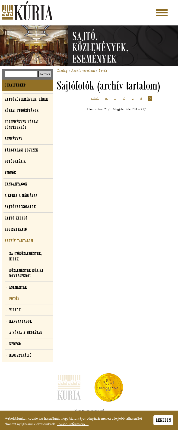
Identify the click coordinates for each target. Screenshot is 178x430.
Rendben (163, 420)
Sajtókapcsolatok (20, 206)
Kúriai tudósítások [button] (22, 110)
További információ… (73, 424)
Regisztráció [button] (16, 229)
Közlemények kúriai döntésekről (22, 124)
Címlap (62, 71)
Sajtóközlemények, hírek (26, 99)
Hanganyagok (16, 184)
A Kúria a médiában (21, 195)
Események (13, 138)
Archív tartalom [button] (19, 240)
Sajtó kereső (16, 218)
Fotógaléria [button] (15, 161)
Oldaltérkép (15, 85)
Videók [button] (10, 172)
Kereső (15, 343)
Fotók (103, 71)
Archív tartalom (83, 71)
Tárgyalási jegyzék (21, 150)
